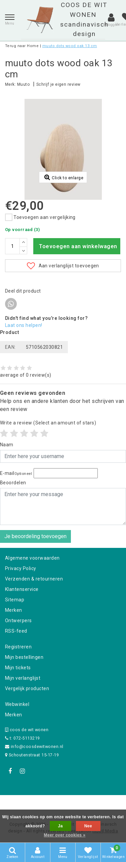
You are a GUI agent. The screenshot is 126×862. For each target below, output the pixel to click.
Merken (13, 610)
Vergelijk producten (27, 688)
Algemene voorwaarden (32, 558)
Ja (60, 826)
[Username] (63, 456)
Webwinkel (17, 704)
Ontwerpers (18, 620)
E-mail (16, 473)
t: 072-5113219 (22, 738)
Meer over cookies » (65, 835)
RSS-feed (16, 631)
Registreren (18, 646)
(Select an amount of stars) (48, 422)
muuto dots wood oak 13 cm (69, 46)
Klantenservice (22, 589)
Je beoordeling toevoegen (35, 536)
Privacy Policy (20, 568)
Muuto (23, 84)
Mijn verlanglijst (22, 678)
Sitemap (14, 599)
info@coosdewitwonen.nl (34, 746)
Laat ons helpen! (23, 325)
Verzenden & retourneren (34, 579)
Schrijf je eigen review (58, 84)
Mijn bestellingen (24, 657)
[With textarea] (63, 506)
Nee (88, 826)
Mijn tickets (18, 667)
